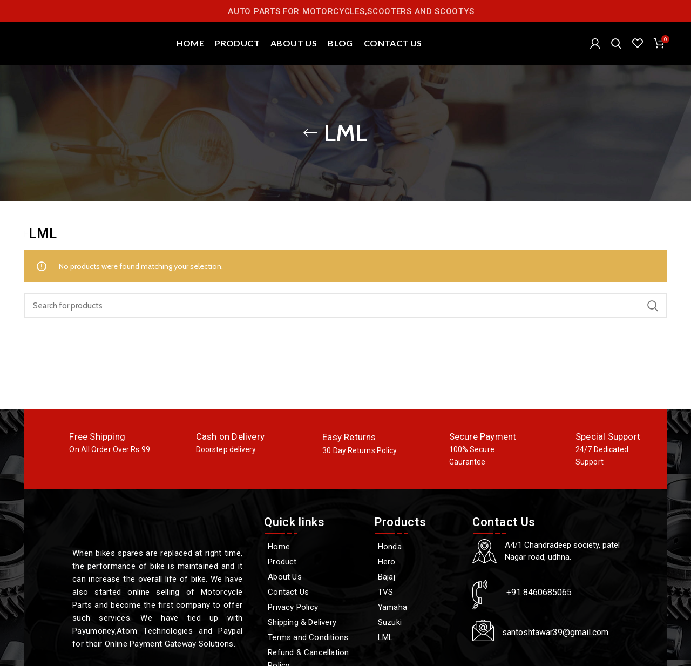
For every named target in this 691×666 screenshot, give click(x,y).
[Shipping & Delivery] (313, 622)
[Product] (313, 561)
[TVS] (418, 592)
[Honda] (418, 546)
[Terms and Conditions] (313, 637)
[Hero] (418, 561)
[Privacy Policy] (313, 607)
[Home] (313, 546)
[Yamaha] (418, 607)
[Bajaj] (418, 576)
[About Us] (313, 576)
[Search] (616, 43)
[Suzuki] (418, 622)
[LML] (418, 637)
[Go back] (310, 133)
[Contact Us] (313, 592)
